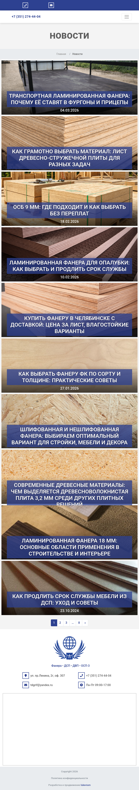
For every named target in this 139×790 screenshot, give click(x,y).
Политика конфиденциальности (69, 778)
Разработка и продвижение (69, 785)
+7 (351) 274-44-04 (26, 16)
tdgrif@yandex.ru (41, 685)
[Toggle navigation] (127, 16)
